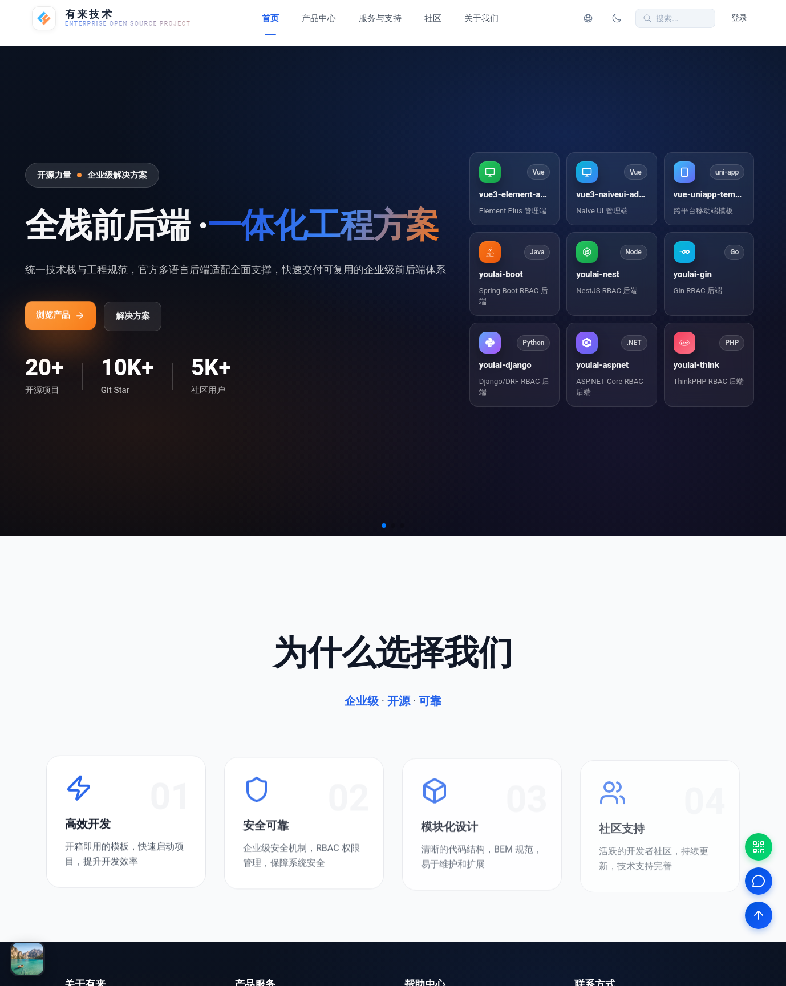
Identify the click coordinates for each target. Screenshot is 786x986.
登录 (739, 18)
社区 (432, 18)
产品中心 (319, 18)
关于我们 (481, 18)
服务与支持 (380, 18)
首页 (270, 18)
